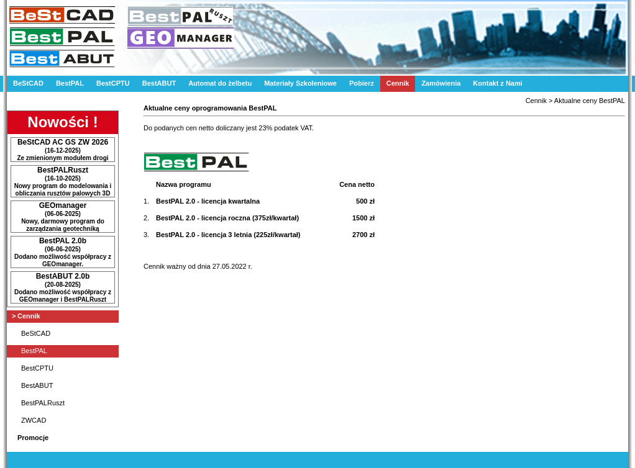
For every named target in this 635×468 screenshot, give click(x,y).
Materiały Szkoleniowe (300, 83)
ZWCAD (33, 420)
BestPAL (70, 83)
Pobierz (361, 83)
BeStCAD (28, 83)
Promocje (32, 437)
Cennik (397, 83)
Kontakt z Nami (497, 83)
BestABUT (159, 83)
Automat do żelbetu (220, 83)
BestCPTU (113, 83)
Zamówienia (440, 83)
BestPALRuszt (43, 403)
